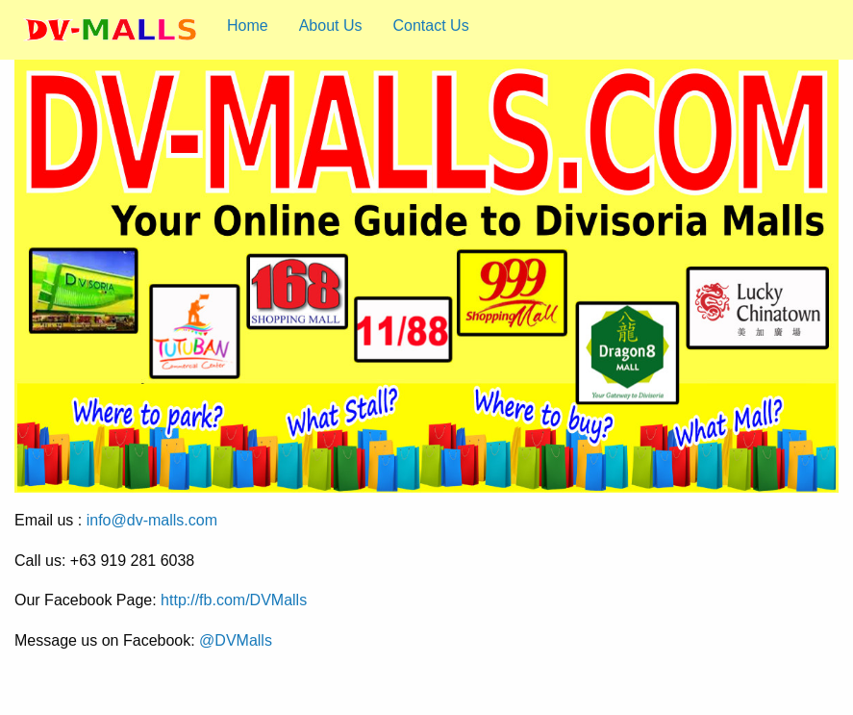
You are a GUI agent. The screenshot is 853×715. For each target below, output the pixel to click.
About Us (331, 25)
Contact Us (431, 25)
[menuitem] (110, 30)
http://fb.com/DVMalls (234, 600)
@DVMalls (235, 640)
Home (247, 25)
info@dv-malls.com (152, 520)
